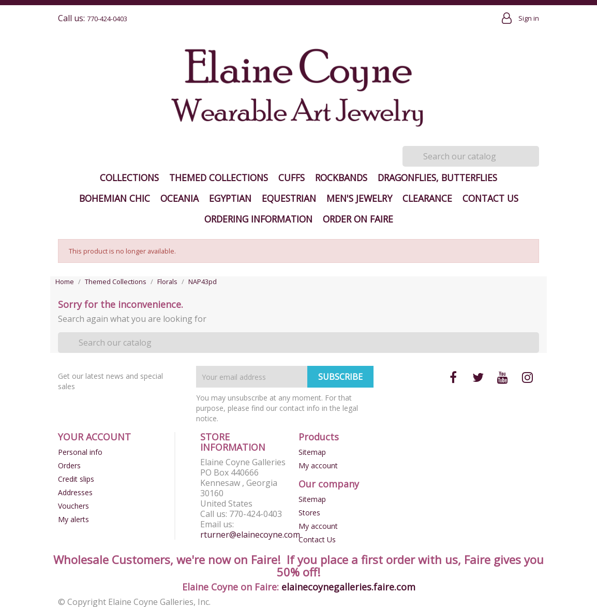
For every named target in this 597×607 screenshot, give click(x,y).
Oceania (179, 198)
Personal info (80, 452)
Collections (129, 177)
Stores (309, 512)
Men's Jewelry (359, 198)
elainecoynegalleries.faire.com (348, 587)
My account (318, 465)
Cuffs (291, 177)
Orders (69, 465)
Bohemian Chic (114, 198)
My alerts (73, 519)
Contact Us (490, 198)
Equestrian (289, 198)
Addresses (75, 492)
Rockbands (341, 177)
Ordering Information (258, 219)
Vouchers (73, 506)
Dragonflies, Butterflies (437, 177)
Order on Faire (358, 219)
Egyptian (230, 198)
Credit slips (76, 479)
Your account (94, 437)
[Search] (470, 156)
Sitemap (312, 452)
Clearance (427, 198)
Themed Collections (218, 177)
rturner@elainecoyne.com (250, 534)
